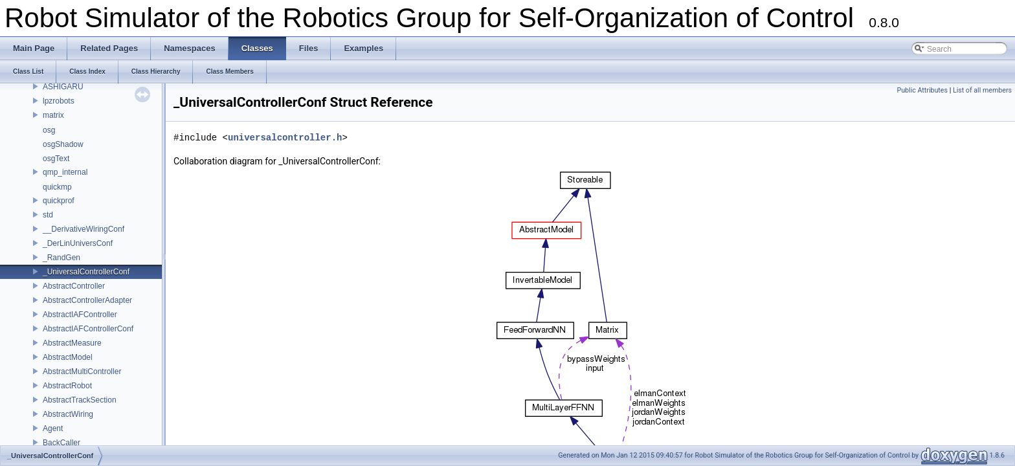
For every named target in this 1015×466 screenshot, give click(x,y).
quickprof (58, 200)
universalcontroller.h (285, 137)
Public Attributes (922, 90)
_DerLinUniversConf (78, 243)
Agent (53, 428)
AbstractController (74, 286)
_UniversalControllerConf (86, 271)
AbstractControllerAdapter (87, 300)
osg (49, 130)
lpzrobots (58, 100)
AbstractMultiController (82, 371)
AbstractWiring (68, 414)
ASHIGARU (63, 86)
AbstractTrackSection (80, 400)
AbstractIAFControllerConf (88, 328)
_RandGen (61, 257)
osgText (56, 158)
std (48, 214)
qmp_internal (65, 172)
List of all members (982, 90)
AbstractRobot (67, 385)
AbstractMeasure (72, 343)
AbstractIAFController (80, 314)
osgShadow (63, 144)
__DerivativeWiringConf (83, 229)
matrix (53, 115)
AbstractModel (68, 357)
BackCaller (61, 442)
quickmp (57, 187)
